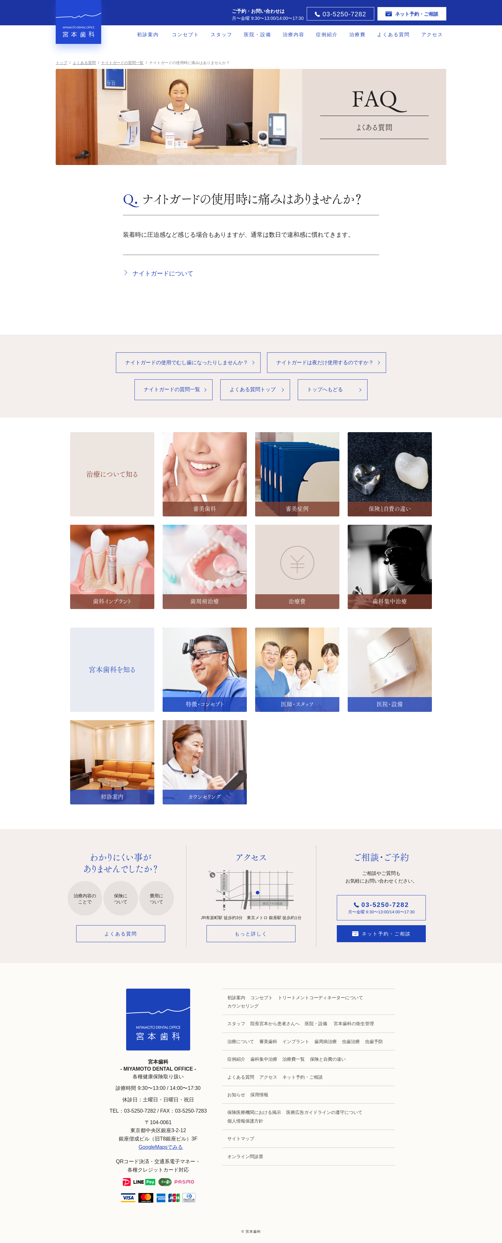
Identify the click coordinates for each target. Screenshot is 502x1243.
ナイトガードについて (163, 273)
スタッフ (221, 34)
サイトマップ (240, 1138)
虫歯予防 (374, 1041)
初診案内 (148, 34)
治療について (240, 1041)
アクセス (432, 34)
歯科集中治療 (263, 1059)
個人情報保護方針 (245, 1121)
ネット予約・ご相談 (302, 1077)
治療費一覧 (293, 1059)
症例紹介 (327, 34)
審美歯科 (268, 1041)
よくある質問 (393, 34)
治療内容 (293, 34)
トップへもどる (325, 389)
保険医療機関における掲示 (254, 1112)
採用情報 (259, 1094)
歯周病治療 (325, 1041)
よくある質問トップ (253, 389)
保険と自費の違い (328, 1059)
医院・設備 (257, 34)
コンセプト (185, 34)
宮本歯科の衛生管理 (354, 1023)
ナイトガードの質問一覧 (172, 389)
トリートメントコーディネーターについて (320, 997)
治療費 (357, 34)
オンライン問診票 (245, 1156)
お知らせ (236, 1094)
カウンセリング (243, 1005)
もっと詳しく (251, 933)
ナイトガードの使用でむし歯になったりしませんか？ (186, 362)
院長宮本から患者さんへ (275, 1023)
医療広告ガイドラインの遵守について (324, 1112)
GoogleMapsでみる (161, 1147)
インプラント (295, 1041)
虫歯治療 (351, 1041)
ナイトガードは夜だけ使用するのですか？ (325, 362)
